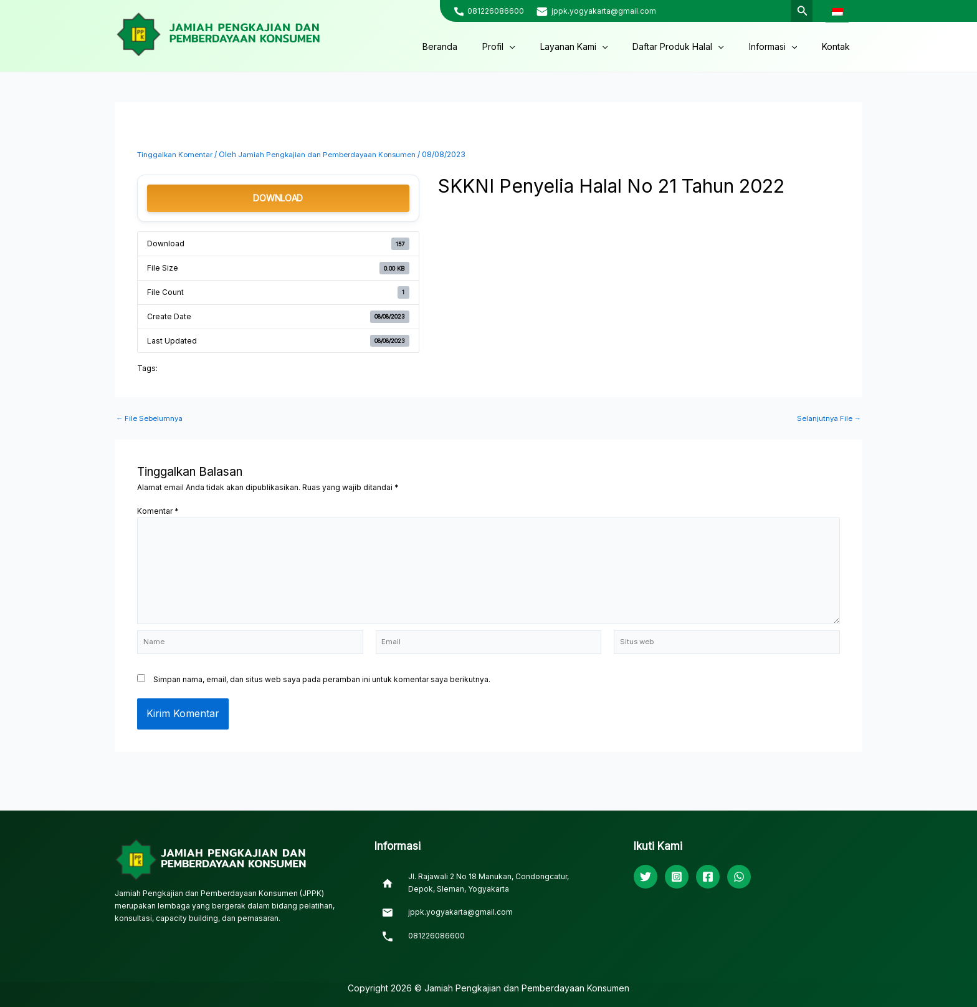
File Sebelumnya (151, 418)
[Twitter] (645, 877)
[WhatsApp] (739, 877)
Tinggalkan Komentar (176, 154)
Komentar (158, 511)
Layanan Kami (600, 47)
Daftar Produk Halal (696, 47)
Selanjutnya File (827, 418)
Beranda (481, 46)
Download (278, 198)
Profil (532, 47)
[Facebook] (708, 877)
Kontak (840, 46)
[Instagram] (677, 877)
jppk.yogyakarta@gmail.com (603, 11)
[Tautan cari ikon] (801, 11)
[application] (542, 47)
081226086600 (495, 11)
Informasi (784, 47)
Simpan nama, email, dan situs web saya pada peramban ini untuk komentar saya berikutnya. (321, 685)
